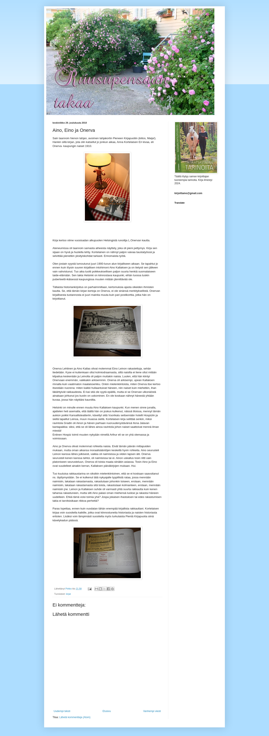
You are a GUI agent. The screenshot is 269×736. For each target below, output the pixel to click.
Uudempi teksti (62, 711)
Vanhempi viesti (152, 711)
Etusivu (107, 711)
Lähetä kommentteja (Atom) (74, 717)
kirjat (68, 594)
